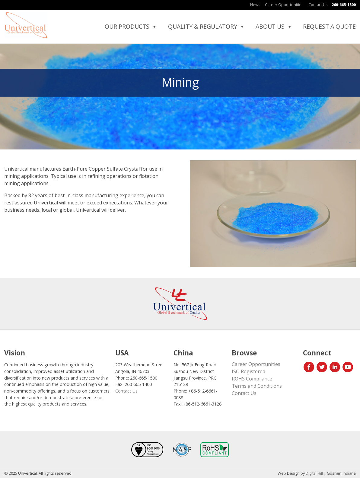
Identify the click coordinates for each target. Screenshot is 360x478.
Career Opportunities (284, 4)
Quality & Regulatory (206, 27)
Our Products (131, 27)
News (255, 4)
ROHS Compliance (252, 378)
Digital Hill (314, 473)
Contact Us (318, 4)
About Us (274, 27)
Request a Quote (329, 26)
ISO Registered (248, 371)
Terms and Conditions (257, 386)
